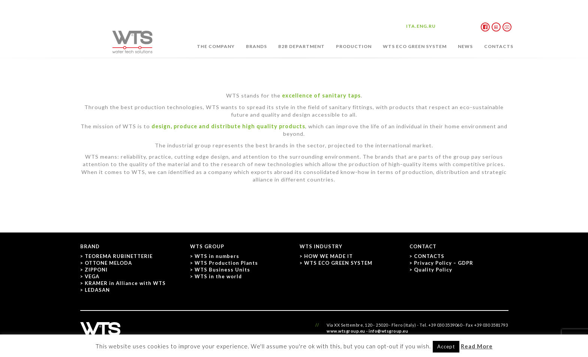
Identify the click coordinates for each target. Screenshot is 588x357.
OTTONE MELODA (108, 263)
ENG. (423, 26)
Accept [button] (446, 347)
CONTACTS (498, 46)
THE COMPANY (216, 46)
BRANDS (256, 46)
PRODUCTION (354, 46)
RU (432, 26)
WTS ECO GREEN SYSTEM (415, 46)
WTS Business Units (222, 270)
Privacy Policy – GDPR (443, 263)
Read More (477, 346)
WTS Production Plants (226, 263)
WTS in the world (218, 276)
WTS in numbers (217, 256)
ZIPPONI (96, 270)
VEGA (92, 276)
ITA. (411, 26)
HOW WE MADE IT (328, 256)
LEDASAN (97, 290)
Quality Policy (433, 270)
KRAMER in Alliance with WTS (125, 283)
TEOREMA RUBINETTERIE (119, 256)
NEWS (465, 46)
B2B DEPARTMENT (301, 46)
